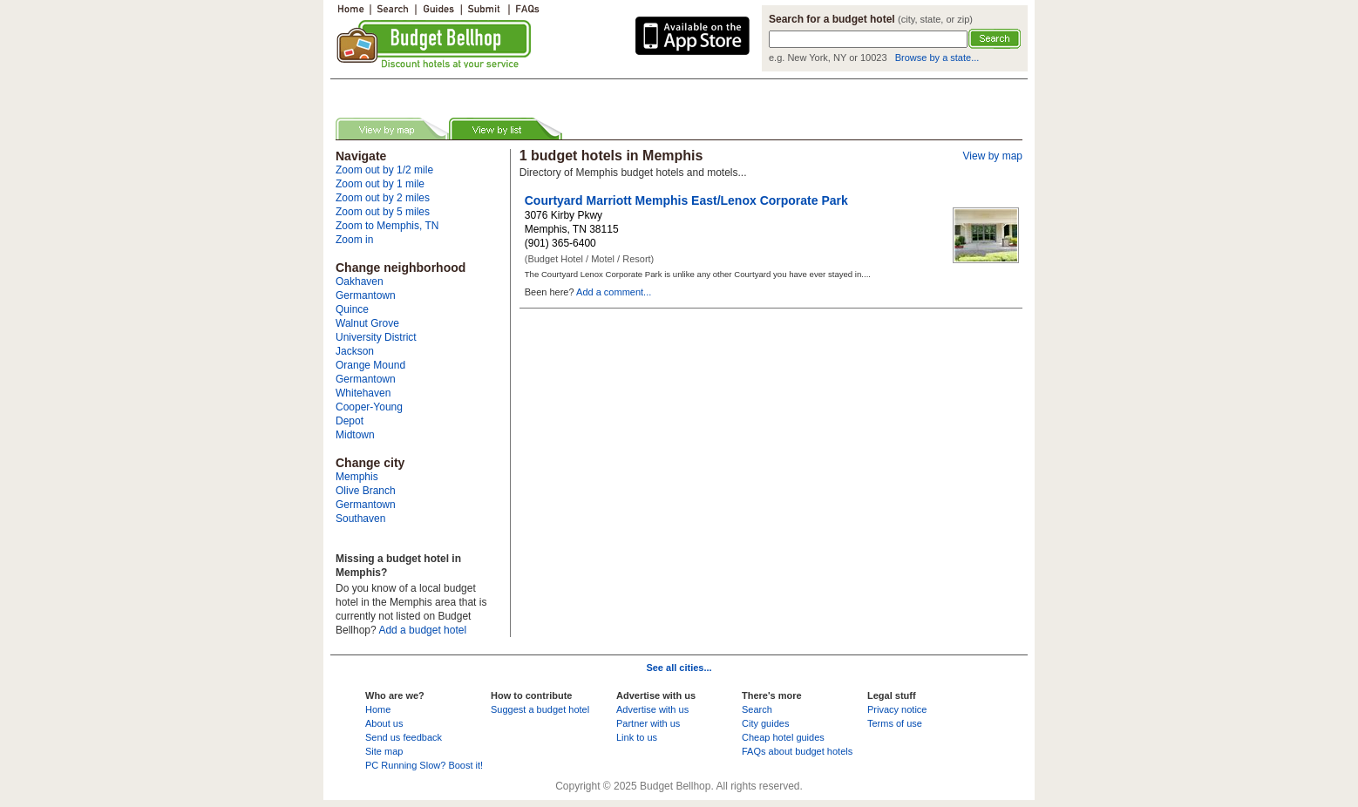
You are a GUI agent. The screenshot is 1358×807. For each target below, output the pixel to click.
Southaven (360, 518)
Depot (349, 421)
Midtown (355, 435)
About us (384, 723)
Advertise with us (652, 709)
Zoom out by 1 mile (380, 184)
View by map (992, 156)
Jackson (355, 351)
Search (757, 709)
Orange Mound (370, 365)
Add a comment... (613, 292)
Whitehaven (363, 393)
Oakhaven (360, 281)
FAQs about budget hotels (797, 751)
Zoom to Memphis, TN (387, 226)
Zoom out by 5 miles (383, 212)
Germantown (366, 295)
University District (376, 337)
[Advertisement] (539, 90)
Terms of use (894, 723)
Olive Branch (366, 491)
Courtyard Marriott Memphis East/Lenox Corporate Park (686, 200)
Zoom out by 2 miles (383, 198)
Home (377, 709)
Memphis (357, 477)
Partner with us (648, 723)
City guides (765, 723)
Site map (384, 751)
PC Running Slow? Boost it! (424, 765)
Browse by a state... (937, 57)
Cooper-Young (369, 407)
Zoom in (354, 240)
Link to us (636, 737)
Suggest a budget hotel (540, 709)
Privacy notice (897, 709)
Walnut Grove (367, 323)
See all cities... (678, 667)
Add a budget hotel (422, 630)
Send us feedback (403, 737)
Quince (352, 309)
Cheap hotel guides (783, 737)
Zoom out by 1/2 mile (384, 170)
